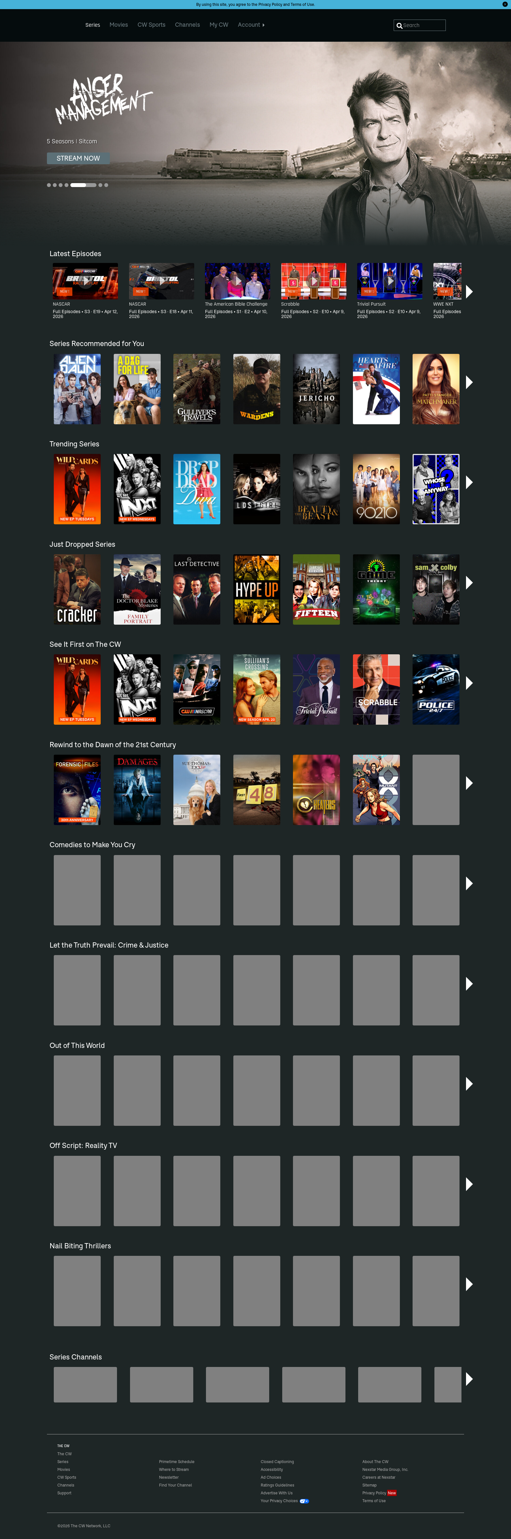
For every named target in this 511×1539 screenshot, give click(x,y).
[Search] (420, 25)
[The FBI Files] (389, 1384)
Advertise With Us (277, 1492)
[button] (470, 291)
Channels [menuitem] (187, 24)
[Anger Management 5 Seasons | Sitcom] (255, 144)
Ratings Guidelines (277, 1485)
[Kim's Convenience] (161, 1384)
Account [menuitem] (251, 24)
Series (62, 1461)
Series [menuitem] (92, 25)
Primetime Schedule (177, 1461)
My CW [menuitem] (219, 24)
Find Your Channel (175, 1485)
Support (64, 1492)
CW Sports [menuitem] (152, 24)
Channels (65, 1485)
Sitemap (369, 1485)
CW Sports (66, 1477)
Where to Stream (174, 1469)
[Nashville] (237, 1384)
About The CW (375, 1461)
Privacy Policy (270, 4)
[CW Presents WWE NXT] (313, 1384)
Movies (63, 1469)
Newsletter (169, 1477)
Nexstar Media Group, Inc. (385, 1469)
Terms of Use (302, 4)
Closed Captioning (277, 1461)
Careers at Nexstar (378, 1477)
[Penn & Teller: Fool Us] (85, 1384)
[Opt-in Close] (505, 4)
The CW (60, 23)
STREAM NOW (78, 158)
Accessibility (272, 1469)
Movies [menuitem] (119, 24)
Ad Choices (271, 1477)
